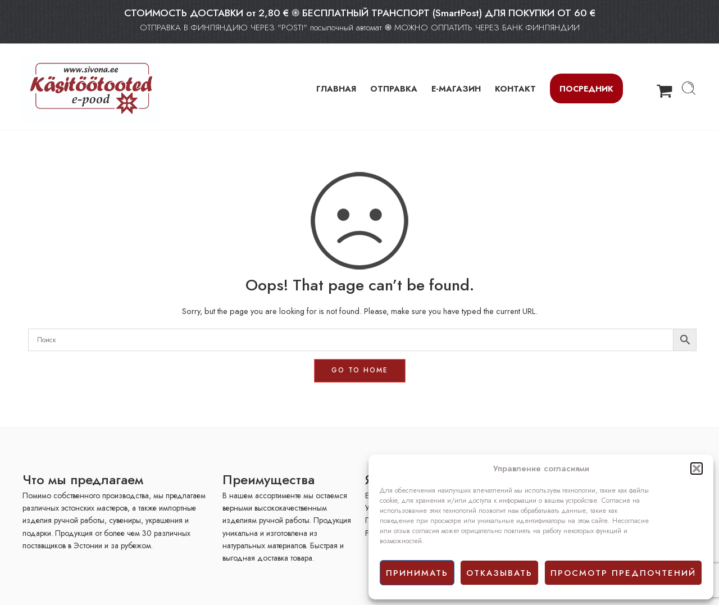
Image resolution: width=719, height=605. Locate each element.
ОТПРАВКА (393, 88)
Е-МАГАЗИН (456, 88)
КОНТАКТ (515, 88)
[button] (696, 468)
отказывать (499, 573)
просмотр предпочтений (623, 573)
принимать (417, 573)
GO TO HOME (359, 370)
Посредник (586, 88)
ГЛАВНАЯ (336, 88)
